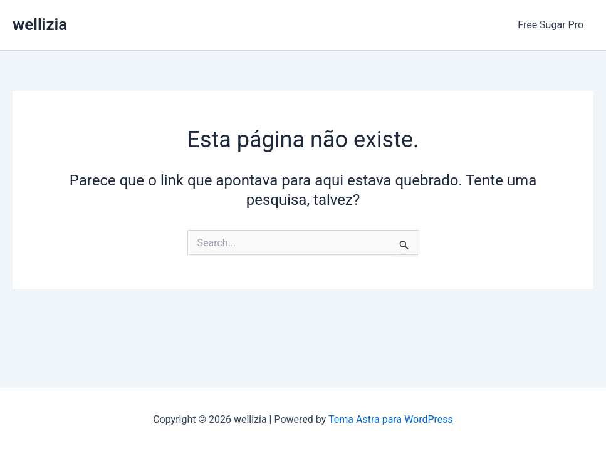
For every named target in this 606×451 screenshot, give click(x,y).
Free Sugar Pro (550, 25)
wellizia (40, 24)
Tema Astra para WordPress (390, 419)
